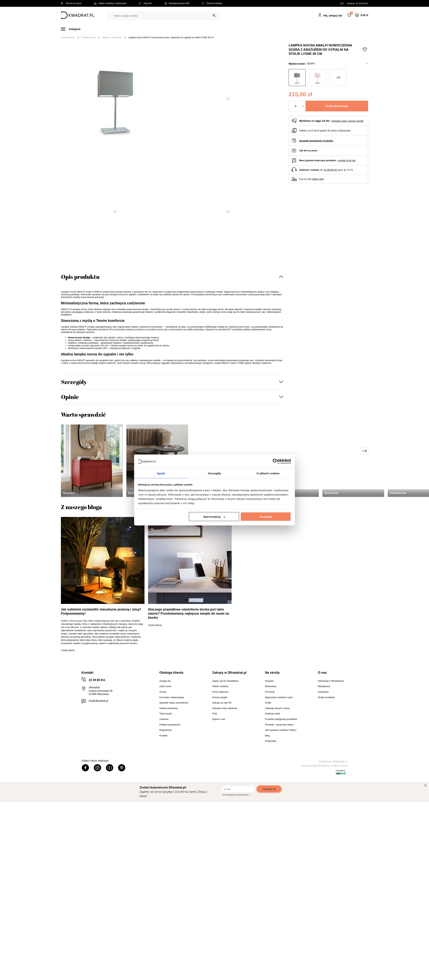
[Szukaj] (214, 16)
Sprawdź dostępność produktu (316, 140)
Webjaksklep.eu (340, 761)
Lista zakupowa (351, 13)
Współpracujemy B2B (176, 3)
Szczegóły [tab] (214, 472)
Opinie (70, 397)
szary (337, 63)
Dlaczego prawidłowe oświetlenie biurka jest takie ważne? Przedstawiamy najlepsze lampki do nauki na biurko (188, 613)
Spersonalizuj (214, 516)
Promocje (288, 29)
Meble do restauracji (111, 37)
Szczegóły (74, 382)
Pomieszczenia (88, 37)
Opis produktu (80, 276)
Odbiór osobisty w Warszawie (110, 3)
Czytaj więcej (67, 650)
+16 (338, 77)
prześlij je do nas (347, 160)
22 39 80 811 (362, 3)
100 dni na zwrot (71, 3)
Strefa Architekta (212, 3)
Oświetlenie (252, 29)
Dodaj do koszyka (337, 105)
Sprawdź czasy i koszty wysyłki (347, 121)
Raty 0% (145, 3)
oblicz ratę (317, 179)
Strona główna (68, 37)
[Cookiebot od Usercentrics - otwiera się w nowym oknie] (275, 461)
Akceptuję (265, 516)
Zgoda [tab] (161, 472)
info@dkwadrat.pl (98, 700)
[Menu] (73, 29)
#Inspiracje (309, 29)
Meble (88, 29)
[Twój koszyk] (361, 15)
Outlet (271, 29)
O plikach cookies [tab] (268, 472)
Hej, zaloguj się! (332, 15)
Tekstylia (232, 29)
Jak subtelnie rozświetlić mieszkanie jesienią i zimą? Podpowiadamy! (101, 611)
